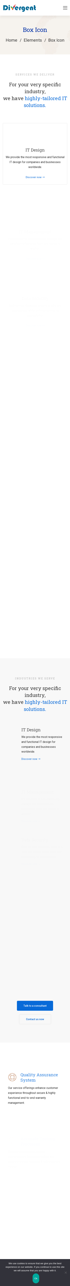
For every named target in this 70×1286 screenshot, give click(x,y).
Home (11, 40)
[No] (65, 1272)
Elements (33, 40)
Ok (35, 1278)
